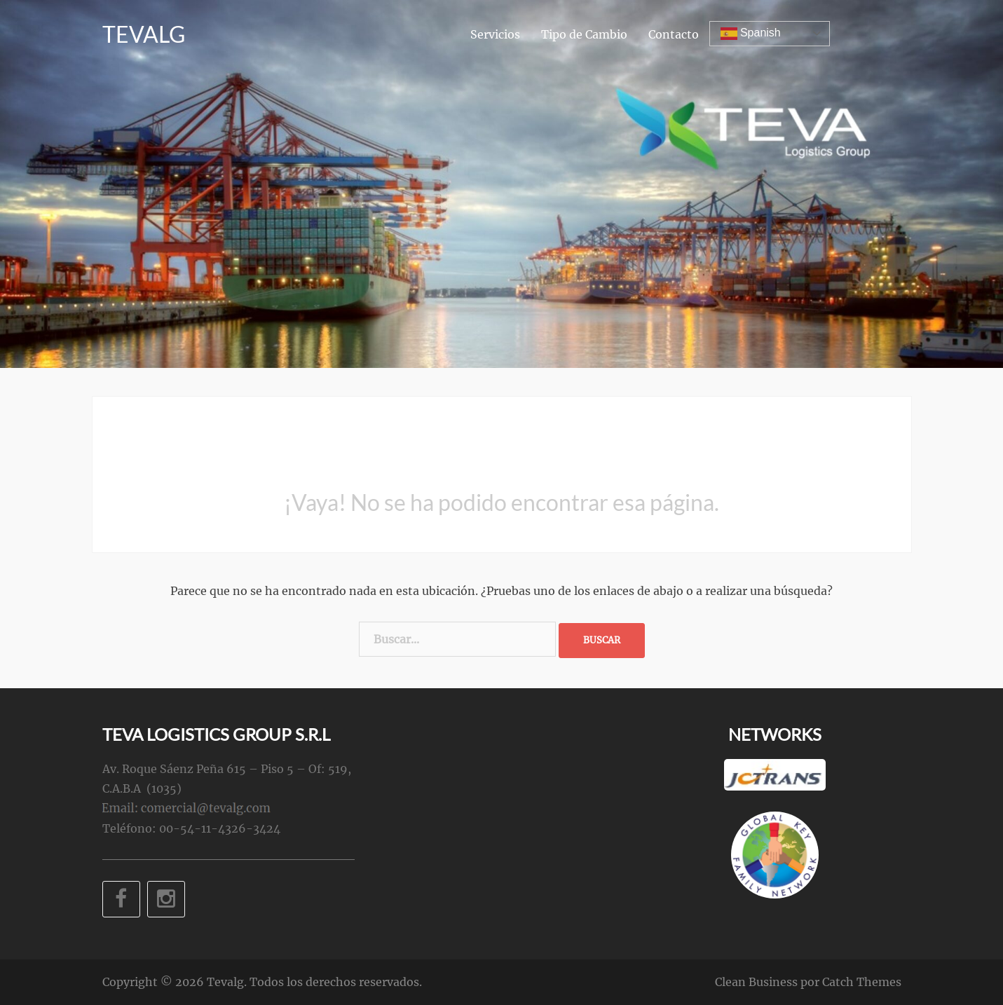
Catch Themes (861, 982)
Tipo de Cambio (584, 34)
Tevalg (143, 34)
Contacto (673, 34)
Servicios (495, 34)
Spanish (751, 33)
